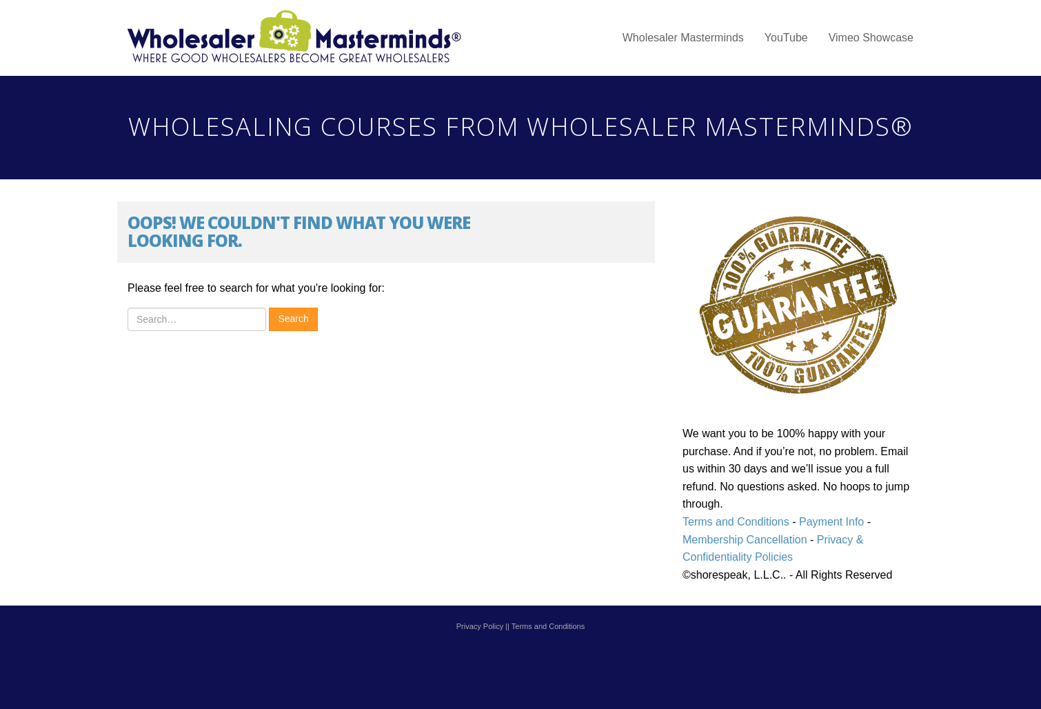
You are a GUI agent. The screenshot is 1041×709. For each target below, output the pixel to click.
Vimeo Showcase (871, 37)
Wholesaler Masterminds (683, 37)
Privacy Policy (479, 626)
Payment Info (830, 522)
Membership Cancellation (745, 540)
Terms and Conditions (736, 522)
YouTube (786, 37)
